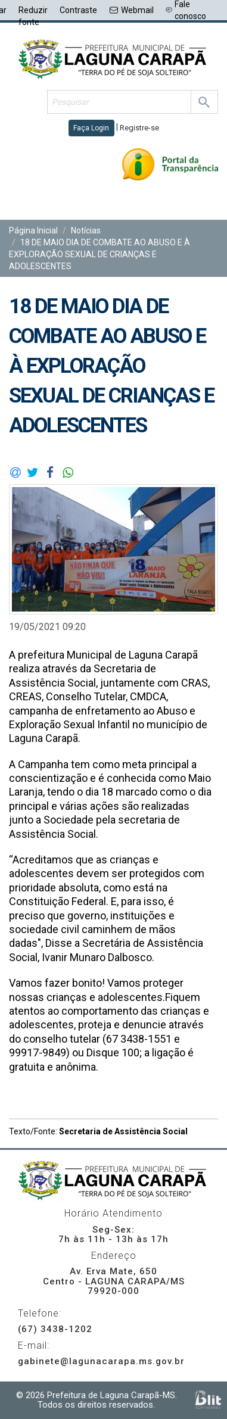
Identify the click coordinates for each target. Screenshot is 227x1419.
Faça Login (91, 128)
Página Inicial (33, 230)
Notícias (86, 230)
